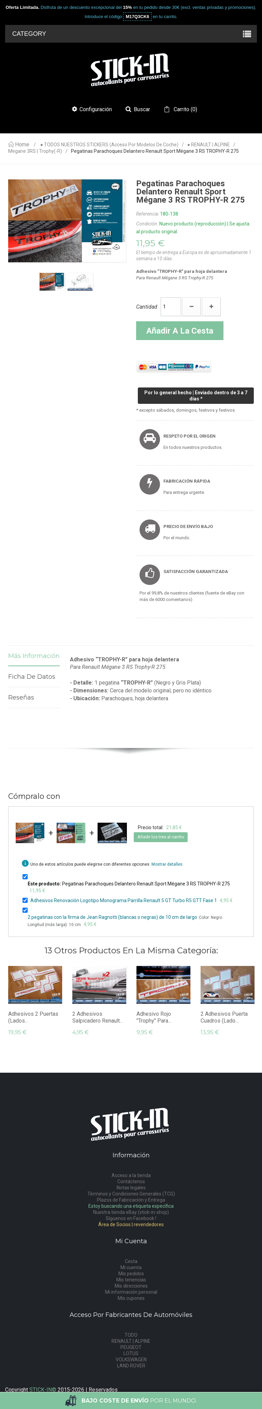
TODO (131, 1335)
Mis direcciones (131, 1286)
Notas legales (131, 1187)
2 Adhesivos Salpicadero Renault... (97, 1017)
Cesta (131, 1261)
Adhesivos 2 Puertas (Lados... (33, 1017)
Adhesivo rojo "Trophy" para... (153, 1017)
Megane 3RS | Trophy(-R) (35, 151)
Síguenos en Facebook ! (131, 1218)
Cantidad (146, 307)
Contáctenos (131, 1181)
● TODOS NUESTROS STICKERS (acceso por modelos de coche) (109, 145)
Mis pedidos (131, 1273)
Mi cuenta (131, 1267)
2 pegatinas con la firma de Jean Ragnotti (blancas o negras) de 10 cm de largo (112, 917)
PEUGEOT (131, 1347)
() (184, 109)
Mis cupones (131, 1298)
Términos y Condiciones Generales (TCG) (131, 1194)
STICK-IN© (42, 1389)
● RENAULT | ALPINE (208, 145)
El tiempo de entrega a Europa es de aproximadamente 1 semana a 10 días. (193, 255)
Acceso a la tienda (131, 1175)
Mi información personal (131, 1292)
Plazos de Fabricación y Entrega (131, 1200)
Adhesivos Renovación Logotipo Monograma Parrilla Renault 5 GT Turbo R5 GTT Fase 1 (123, 900)
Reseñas (21, 697)
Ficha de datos (31, 676)
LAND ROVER (131, 1365)
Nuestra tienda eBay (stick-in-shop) (131, 1212)
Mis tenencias (131, 1279)
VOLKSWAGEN (131, 1359)
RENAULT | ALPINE (131, 1341)
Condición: (147, 223)
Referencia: (147, 214)
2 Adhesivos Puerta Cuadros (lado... (224, 1017)
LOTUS (131, 1353)
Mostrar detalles (167, 864)
